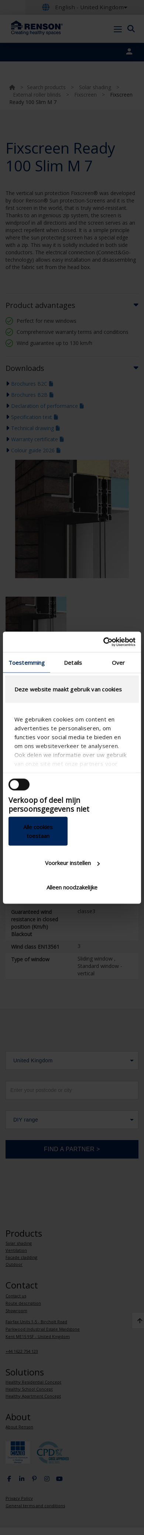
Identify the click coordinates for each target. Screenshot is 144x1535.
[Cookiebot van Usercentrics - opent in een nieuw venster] (104, 642)
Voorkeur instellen (72, 863)
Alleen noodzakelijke (72, 887)
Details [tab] (73, 662)
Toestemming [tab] (26, 662)
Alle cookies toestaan (38, 831)
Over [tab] (118, 662)
